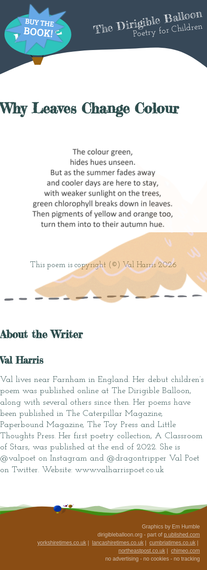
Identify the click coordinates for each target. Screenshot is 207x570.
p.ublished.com (182, 535)
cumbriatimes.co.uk (172, 543)
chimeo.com (185, 551)
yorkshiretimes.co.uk (61, 543)
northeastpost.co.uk (141, 551)
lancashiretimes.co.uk (117, 543)
